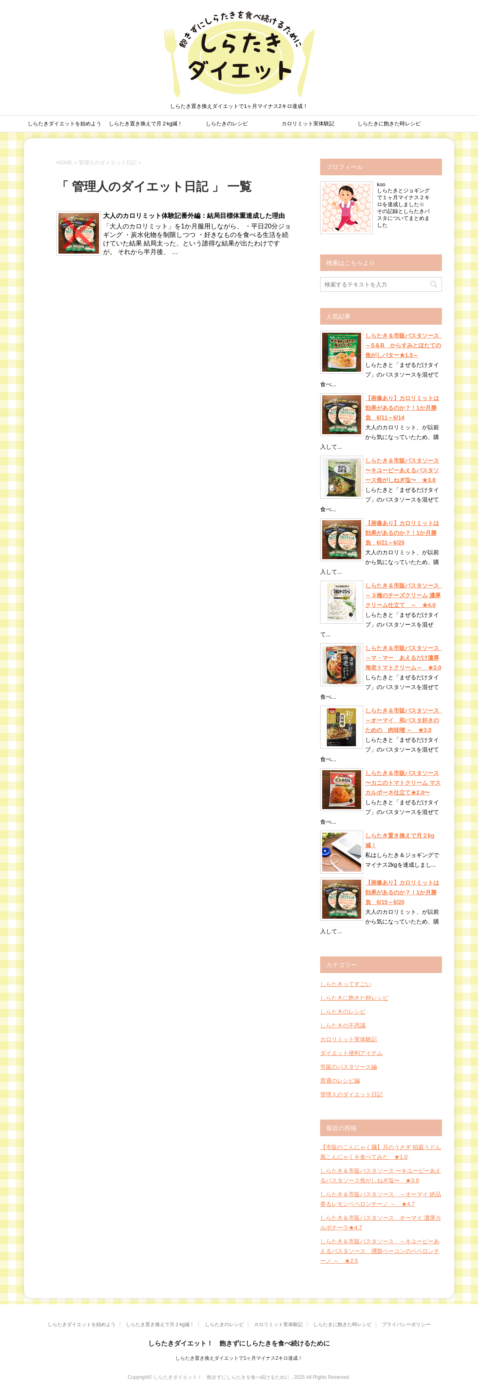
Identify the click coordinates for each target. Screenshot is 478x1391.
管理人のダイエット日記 (351, 1094)
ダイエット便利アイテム (351, 1053)
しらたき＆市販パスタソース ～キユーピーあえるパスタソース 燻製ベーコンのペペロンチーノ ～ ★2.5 (379, 1251)
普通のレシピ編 (340, 1080)
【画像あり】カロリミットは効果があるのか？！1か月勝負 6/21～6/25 (402, 533)
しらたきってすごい (345, 984)
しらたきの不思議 (343, 1025)
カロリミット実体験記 (308, 124)
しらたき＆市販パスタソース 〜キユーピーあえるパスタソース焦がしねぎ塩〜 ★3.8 (402, 470)
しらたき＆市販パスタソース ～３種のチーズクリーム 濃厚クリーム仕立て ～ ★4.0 (403, 595)
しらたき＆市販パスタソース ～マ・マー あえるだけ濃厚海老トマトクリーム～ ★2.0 (403, 658)
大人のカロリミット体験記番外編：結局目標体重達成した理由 (194, 215)
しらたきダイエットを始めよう (64, 124)
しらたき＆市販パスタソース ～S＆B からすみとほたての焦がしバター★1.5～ (403, 345)
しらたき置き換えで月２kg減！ (146, 124)
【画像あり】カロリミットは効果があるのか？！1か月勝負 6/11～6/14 (402, 408)
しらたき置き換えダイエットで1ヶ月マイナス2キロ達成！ (238, 1358)
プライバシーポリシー (406, 1324)
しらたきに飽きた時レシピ (389, 124)
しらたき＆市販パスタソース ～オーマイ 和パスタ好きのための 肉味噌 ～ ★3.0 (403, 720)
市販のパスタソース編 (348, 1067)
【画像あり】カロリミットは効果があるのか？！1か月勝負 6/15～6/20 (402, 892)
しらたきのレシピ (227, 124)
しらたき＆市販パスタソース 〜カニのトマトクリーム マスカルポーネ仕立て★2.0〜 (403, 783)
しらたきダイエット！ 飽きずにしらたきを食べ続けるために (239, 1343)
